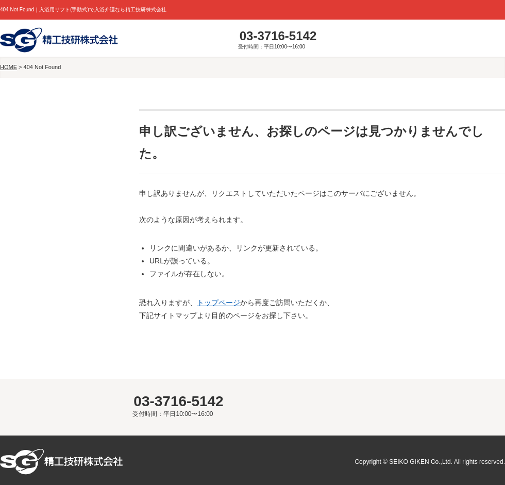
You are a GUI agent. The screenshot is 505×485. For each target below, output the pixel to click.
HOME (8, 67)
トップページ (218, 302)
